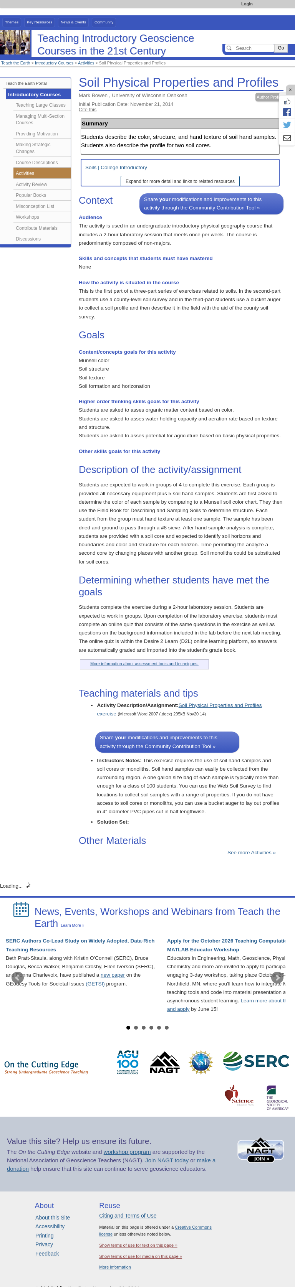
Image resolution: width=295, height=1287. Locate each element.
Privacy (44, 1244)
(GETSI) (95, 984)
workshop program (127, 1152)
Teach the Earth (15, 63)
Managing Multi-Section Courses (40, 120)
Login (247, 4)
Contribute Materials (37, 228)
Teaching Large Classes (41, 105)
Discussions (28, 239)
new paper (113, 975)
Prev (18, 978)
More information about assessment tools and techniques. (144, 663)
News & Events (73, 22)
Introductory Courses (54, 63)
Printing (44, 1236)
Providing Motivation (37, 134)
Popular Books (31, 195)
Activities (86, 63)
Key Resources (39, 22)
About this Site (52, 1217)
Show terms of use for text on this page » (138, 1245)
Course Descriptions (37, 162)
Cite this (87, 109)
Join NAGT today (167, 1160)
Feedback (47, 1254)
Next (277, 978)
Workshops (27, 217)
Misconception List (35, 206)
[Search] (249, 48)
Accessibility (50, 1226)
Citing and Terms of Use (127, 1216)
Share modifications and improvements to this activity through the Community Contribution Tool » (203, 203)
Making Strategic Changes (33, 148)
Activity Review (31, 184)
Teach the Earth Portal (26, 83)
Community (103, 22)
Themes (11, 22)
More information (115, 1267)
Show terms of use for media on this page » (140, 1256)
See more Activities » (251, 852)
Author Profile (269, 97)
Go (281, 48)
